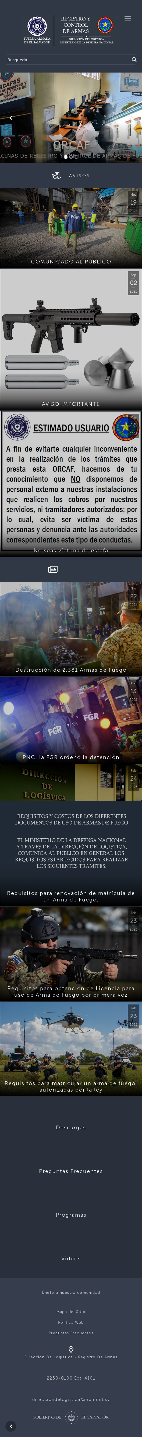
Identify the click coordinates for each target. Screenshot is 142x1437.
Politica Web (71, 1322)
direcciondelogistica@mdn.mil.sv (71, 1399)
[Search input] (67, 59)
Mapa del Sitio (71, 1311)
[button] (10, 118)
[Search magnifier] (134, 59)
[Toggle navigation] (128, 19)
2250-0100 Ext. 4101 (71, 1378)
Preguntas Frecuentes (71, 1333)
